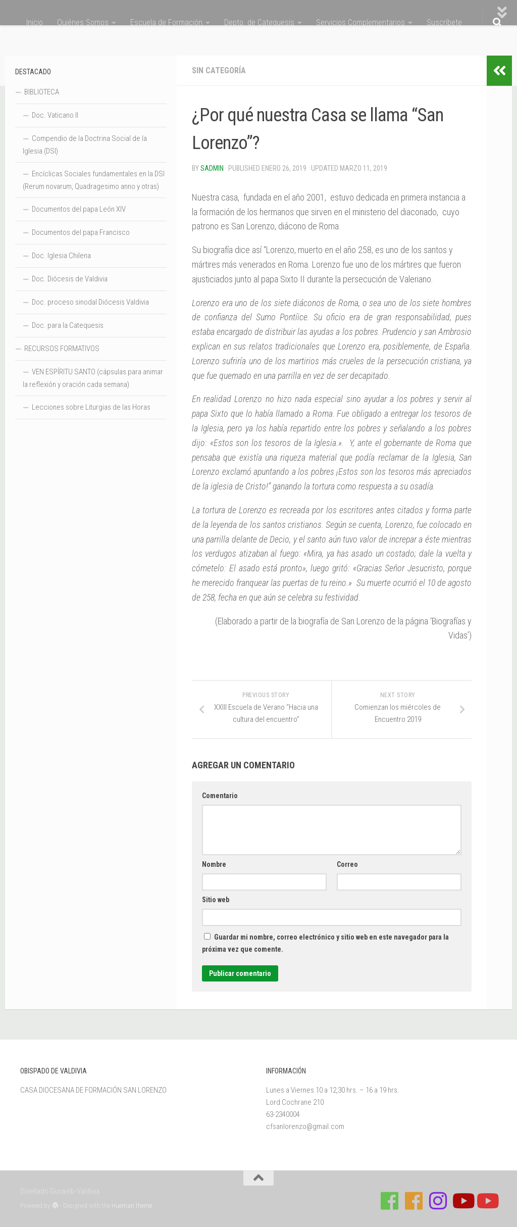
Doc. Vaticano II (55, 115)
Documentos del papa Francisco (81, 232)
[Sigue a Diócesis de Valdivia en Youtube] (487, 1201)
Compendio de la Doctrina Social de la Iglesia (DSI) (85, 145)
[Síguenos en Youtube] (462, 1201)
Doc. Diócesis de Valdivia (70, 278)
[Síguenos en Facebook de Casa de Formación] (390, 1201)
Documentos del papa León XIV (79, 209)
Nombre (214, 864)
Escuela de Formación (166, 22)
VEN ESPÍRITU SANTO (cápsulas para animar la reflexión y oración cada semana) (93, 378)
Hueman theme (132, 1205)
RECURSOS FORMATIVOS (61, 348)
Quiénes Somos (83, 22)
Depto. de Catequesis (259, 22)
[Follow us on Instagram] (438, 1201)
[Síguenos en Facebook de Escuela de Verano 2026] (414, 1201)
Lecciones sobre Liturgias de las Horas (91, 407)
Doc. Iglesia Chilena (61, 255)
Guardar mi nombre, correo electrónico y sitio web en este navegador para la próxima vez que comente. (325, 943)
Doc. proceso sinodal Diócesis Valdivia (90, 302)
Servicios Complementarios (360, 22)
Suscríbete (444, 22)
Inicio (34, 22)
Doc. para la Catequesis (68, 325)
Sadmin (212, 168)
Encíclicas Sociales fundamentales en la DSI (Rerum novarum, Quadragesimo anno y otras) (94, 180)
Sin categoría (219, 70)
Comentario (220, 796)
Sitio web (215, 900)
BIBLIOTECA (41, 91)
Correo (347, 864)
